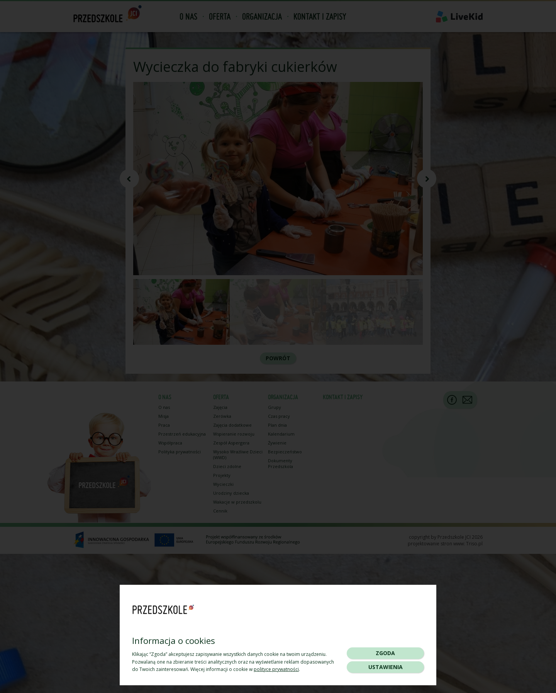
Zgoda (385, 653)
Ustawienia (385, 667)
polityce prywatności (276, 669)
